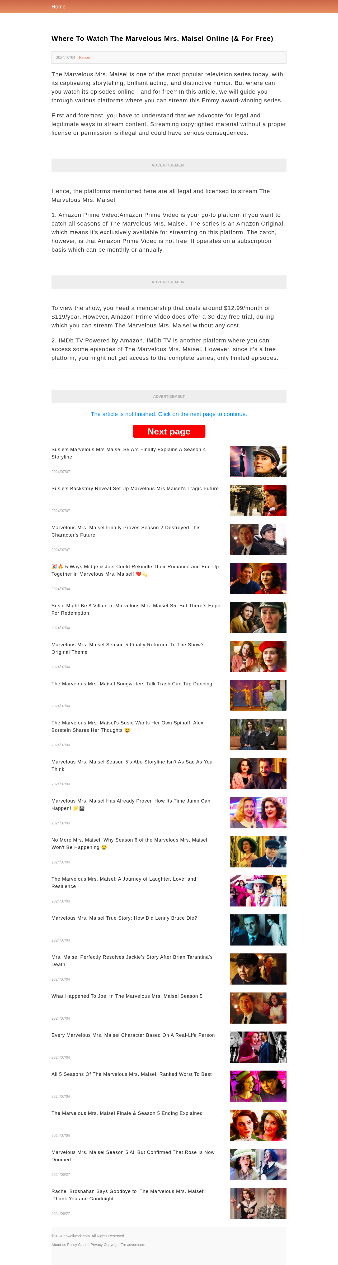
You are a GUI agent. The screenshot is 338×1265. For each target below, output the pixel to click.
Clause (84, 1245)
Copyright (112, 1245)
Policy (72, 1245)
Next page (169, 431)
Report (85, 57)
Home (58, 6)
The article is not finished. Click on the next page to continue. (169, 414)
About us (58, 1245)
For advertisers (133, 1245)
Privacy (97, 1245)
